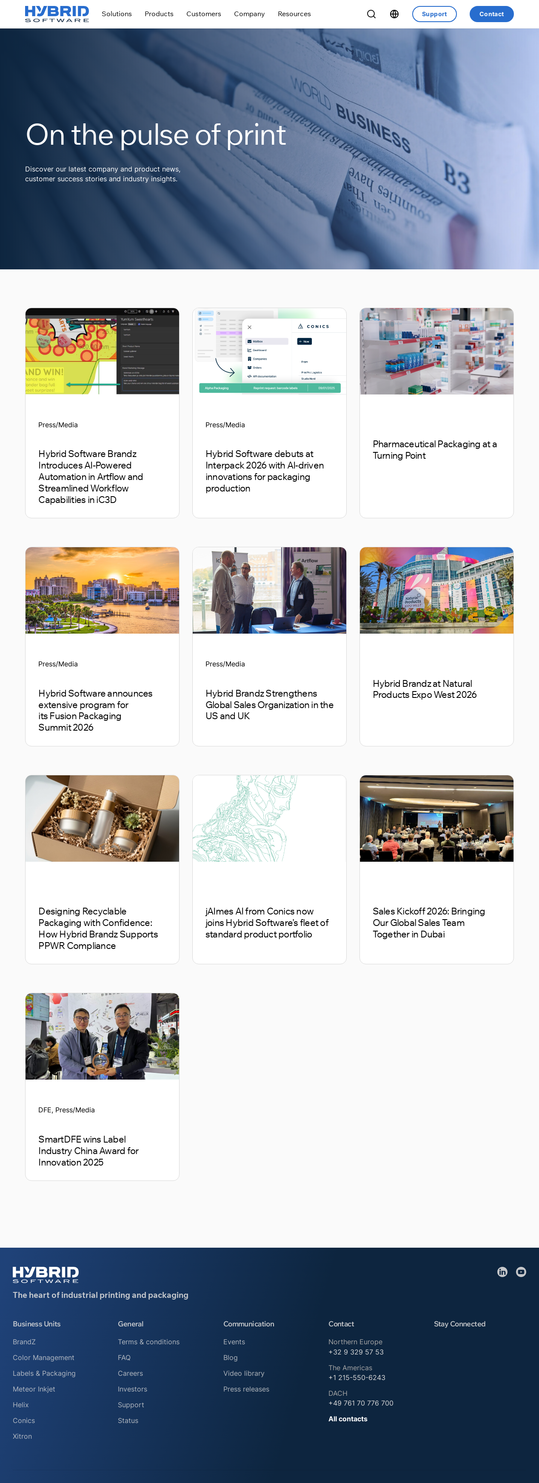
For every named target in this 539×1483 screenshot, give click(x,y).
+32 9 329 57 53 (356, 1352)
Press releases (246, 1389)
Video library (244, 1373)
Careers (130, 1373)
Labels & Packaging (44, 1373)
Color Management (43, 1358)
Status (128, 1421)
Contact (491, 13)
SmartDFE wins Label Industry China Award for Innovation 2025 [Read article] (88, 1150)
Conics (24, 1421)
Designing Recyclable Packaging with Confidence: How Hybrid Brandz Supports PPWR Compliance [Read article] (98, 928)
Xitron (22, 1436)
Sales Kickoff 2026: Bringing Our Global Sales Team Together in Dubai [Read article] (429, 922)
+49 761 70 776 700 (361, 1403)
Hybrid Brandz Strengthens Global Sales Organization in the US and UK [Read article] (269, 704)
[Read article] (102, 351)
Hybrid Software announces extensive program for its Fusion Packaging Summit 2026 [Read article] (95, 710)
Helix (21, 1405)
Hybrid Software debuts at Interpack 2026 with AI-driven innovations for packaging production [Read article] (264, 471)
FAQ (124, 1358)
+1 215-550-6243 (356, 1378)
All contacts (348, 1419)
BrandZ (24, 1342)
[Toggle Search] (371, 14)
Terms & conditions (149, 1342)
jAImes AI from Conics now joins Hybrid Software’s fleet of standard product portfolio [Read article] (266, 922)
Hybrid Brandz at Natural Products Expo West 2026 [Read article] (425, 689)
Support (434, 13)
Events (234, 1342)
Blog (230, 1358)
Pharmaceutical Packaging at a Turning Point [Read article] (435, 449)
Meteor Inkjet (34, 1389)
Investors (132, 1389)
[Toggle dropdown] (117, 14)
